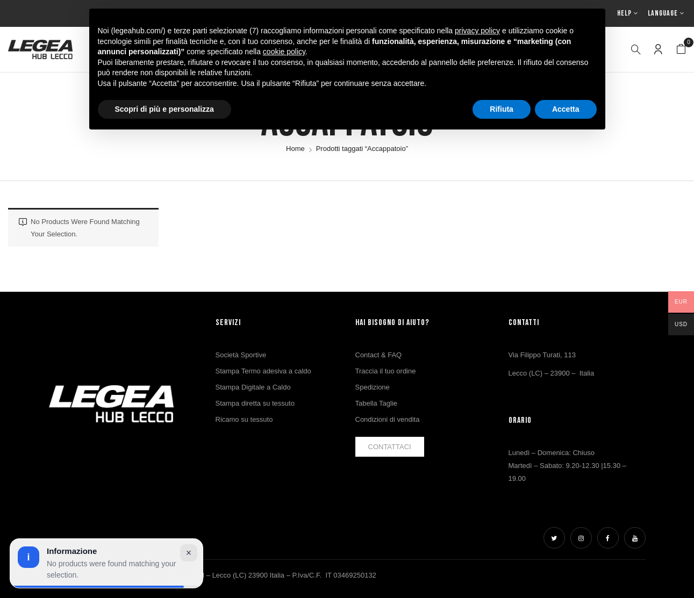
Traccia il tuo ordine (385, 371)
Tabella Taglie (376, 403)
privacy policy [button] (477, 30)
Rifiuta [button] (501, 109)
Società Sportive (241, 355)
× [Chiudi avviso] (189, 552)
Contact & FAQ (378, 355)
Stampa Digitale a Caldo (253, 387)
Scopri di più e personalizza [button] (164, 109)
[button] (681, 49)
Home (295, 149)
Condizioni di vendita (387, 419)
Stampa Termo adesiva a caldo (263, 371)
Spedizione (372, 387)
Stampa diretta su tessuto (255, 403)
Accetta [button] (565, 109)
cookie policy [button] (284, 51)
